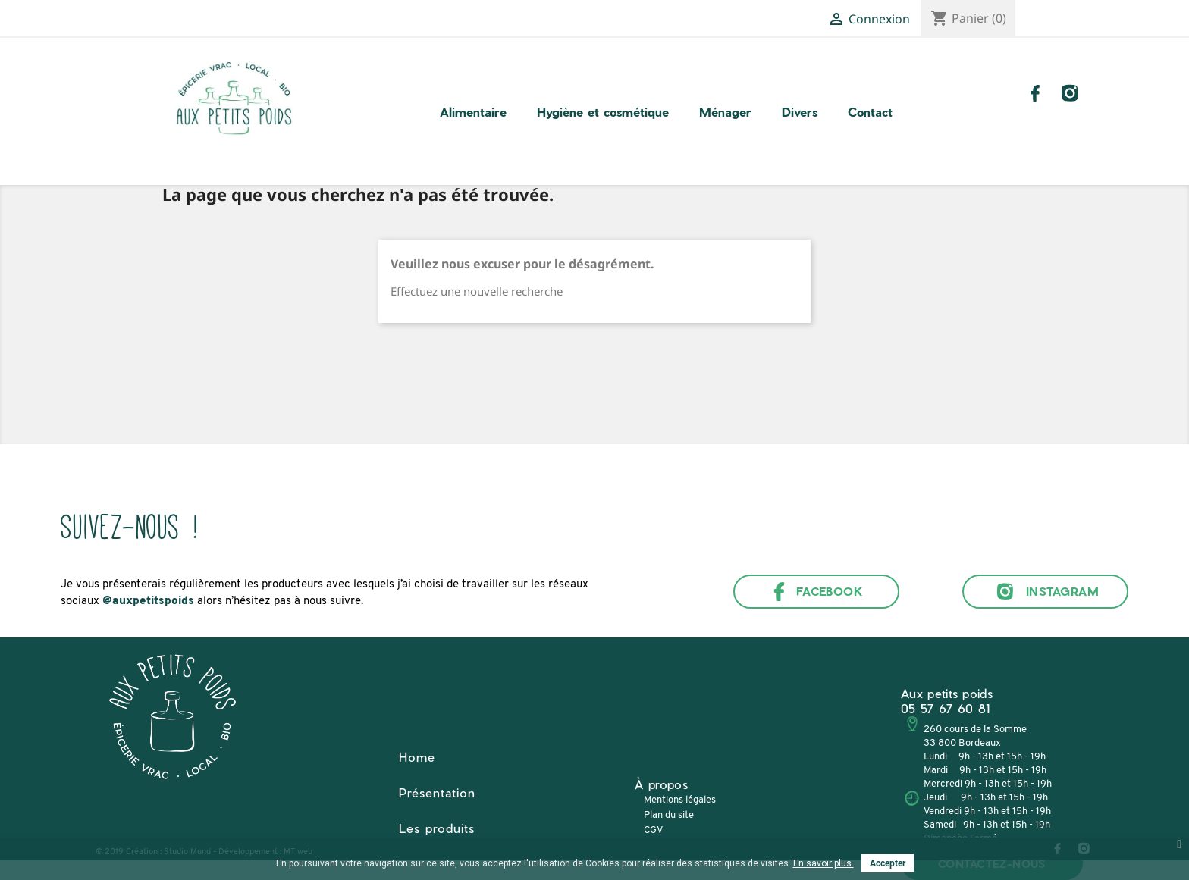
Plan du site (669, 815)
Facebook (817, 591)
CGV (653, 830)
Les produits (437, 828)
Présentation (437, 792)
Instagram (1045, 591)
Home (417, 757)
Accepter (887, 863)
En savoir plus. (823, 863)
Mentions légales (680, 800)
